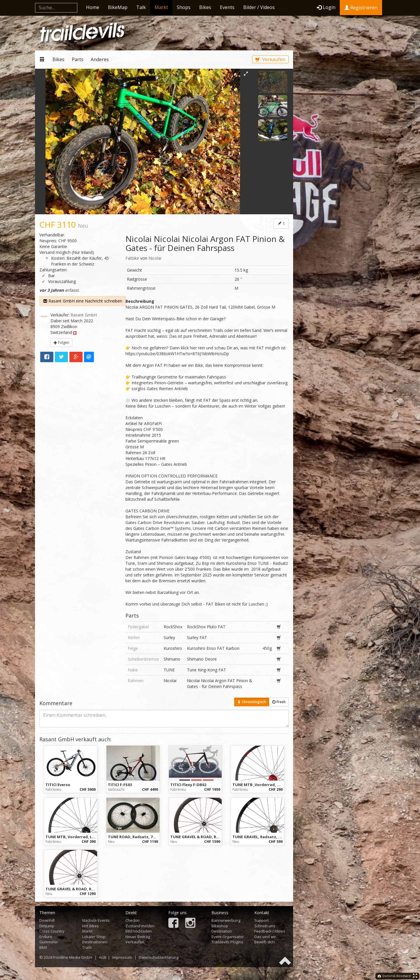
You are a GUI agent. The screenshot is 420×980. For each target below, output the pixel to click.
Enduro (45, 936)
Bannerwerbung (225, 920)
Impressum (122, 957)
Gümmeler (48, 941)
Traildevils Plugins (227, 941)
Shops (183, 7)
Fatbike (132, 258)
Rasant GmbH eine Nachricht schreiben (82, 301)
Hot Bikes (90, 925)
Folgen (61, 342)
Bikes (205, 7)
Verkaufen (270, 59)
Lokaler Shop (94, 936)
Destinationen (94, 941)
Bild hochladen (138, 931)
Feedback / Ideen (269, 931)
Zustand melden (140, 925)
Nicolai (154, 258)
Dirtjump (46, 925)
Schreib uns (264, 925)
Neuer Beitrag (137, 936)
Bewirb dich (264, 941)
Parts (77, 59)
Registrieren (360, 7)
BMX (43, 947)
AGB (102, 957)
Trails (87, 947)
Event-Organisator (227, 936)
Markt (161, 7)
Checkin (132, 920)
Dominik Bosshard (394, 976)
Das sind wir (265, 936)
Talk (141, 7)
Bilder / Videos (259, 7)
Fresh (279, 701)
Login (326, 7)
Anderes (100, 59)
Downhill (47, 920)
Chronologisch (251, 701)
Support (261, 920)
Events (227, 7)
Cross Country (51, 931)
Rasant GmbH (84, 315)
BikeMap (117, 7)
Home (92, 7)
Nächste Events (96, 920)
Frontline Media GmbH (72, 957)
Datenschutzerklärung (158, 957)
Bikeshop (219, 925)
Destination (221, 931)
